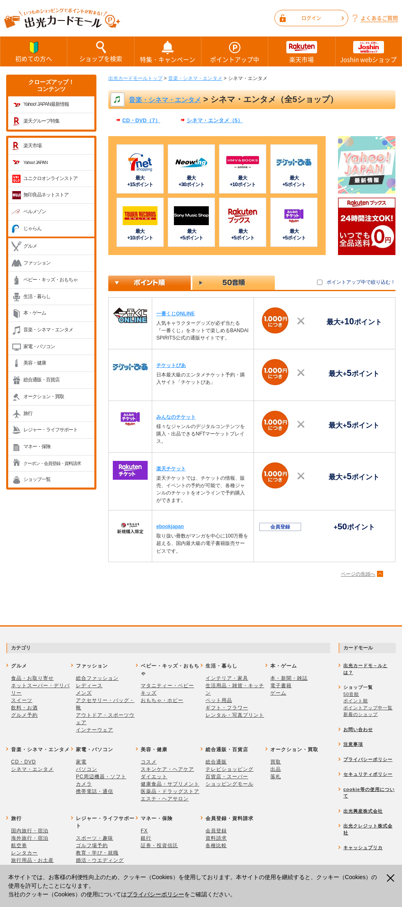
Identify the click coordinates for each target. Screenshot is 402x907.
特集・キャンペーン (168, 51)
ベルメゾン (34, 211)
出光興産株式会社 (363, 811)
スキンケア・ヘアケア (167, 769)
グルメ (30, 246)
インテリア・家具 (227, 678)
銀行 (146, 838)
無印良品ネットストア (46, 195)
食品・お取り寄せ (32, 678)
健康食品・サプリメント (170, 784)
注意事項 (353, 744)
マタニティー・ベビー (167, 685)
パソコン (86, 769)
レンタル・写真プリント (235, 715)
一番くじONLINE (175, 314)
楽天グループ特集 (41, 121)
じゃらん (32, 228)
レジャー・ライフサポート (50, 430)
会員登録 (216, 831)
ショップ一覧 (36, 479)
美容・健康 (34, 363)
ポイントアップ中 (234, 51)
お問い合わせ (358, 729)
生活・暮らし (36, 296)
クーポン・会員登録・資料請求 (52, 463)
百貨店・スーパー (227, 776)
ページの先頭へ (358, 574)
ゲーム (278, 693)
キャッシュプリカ (363, 847)
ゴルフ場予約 (92, 845)
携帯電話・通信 (94, 791)
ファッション (36, 263)
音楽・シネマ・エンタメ (48, 330)
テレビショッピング (230, 769)
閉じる (391, 878)
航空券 (19, 845)
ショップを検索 (100, 51)
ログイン (323, 18)
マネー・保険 (36, 446)
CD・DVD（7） (141, 120)
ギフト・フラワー (227, 708)
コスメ (149, 762)
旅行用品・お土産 (32, 860)
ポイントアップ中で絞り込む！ (361, 282)
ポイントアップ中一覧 (368, 707)
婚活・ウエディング (100, 860)
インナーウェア (94, 730)
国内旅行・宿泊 (29, 831)
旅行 (27, 413)
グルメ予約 (24, 715)
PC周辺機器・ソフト (101, 776)
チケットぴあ (171, 365)
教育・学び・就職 (97, 853)
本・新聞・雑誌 (289, 678)
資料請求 (216, 838)
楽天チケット (171, 469)
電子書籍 (281, 685)
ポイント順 (355, 700)
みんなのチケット (176, 417)
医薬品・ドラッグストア (170, 791)
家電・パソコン (39, 346)
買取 (275, 762)
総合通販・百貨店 (41, 380)
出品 (275, 769)
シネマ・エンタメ (32, 769)
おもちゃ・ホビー (162, 700)
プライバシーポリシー (155, 894)
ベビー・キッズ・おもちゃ (50, 280)
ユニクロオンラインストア (50, 178)
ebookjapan (170, 526)
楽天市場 (301, 51)
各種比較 (216, 845)
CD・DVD (23, 762)
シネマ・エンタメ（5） (215, 120)
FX (144, 831)
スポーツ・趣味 (94, 838)
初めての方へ (33, 51)
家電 (81, 762)
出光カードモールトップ (135, 78)
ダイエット (154, 776)
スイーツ (21, 700)
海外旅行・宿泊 (29, 838)
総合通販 (216, 762)
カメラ (84, 784)
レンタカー (24, 853)
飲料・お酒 (24, 708)
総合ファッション (97, 678)
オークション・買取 (43, 396)
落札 (275, 776)
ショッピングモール (230, 784)
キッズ (149, 693)
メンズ (84, 693)
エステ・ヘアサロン (165, 799)
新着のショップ (360, 714)
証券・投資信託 (159, 845)
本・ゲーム (34, 313)
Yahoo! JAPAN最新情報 (46, 104)
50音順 (351, 694)
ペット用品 (219, 700)
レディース (89, 685)
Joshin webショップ (369, 51)
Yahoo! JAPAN (35, 162)
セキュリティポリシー (368, 774)
